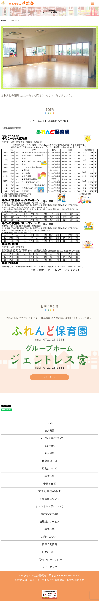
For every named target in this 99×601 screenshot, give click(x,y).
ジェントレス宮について (49, 506)
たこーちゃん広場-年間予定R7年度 (49, 121)
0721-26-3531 (53, 367)
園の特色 (49, 445)
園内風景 (49, 453)
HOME (3, 20)
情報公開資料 (49, 544)
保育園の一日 (49, 461)
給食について (49, 468)
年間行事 (49, 476)
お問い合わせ (49, 377)
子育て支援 (49, 483)
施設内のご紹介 (49, 514)
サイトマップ (49, 567)
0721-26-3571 (53, 339)
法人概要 (49, 430)
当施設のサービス (49, 521)
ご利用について (49, 536)
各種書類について (49, 498)
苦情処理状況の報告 (49, 491)
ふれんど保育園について (49, 438)
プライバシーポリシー (49, 559)
